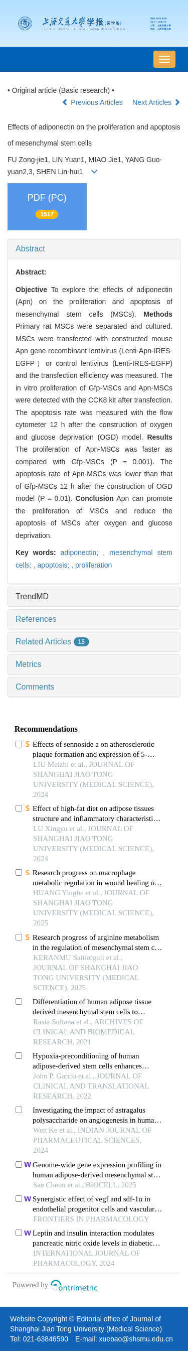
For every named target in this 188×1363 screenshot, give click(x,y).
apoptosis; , (57, 565)
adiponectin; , (85, 553)
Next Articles (156, 102)
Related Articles (52, 641)
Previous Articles (93, 102)
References (36, 619)
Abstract (30, 248)
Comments (35, 687)
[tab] (94, 248)
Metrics (29, 664)
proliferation (93, 565)
